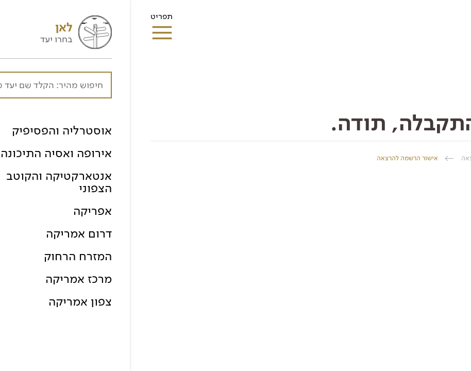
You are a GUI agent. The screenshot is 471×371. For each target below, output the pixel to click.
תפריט (32, 19)
